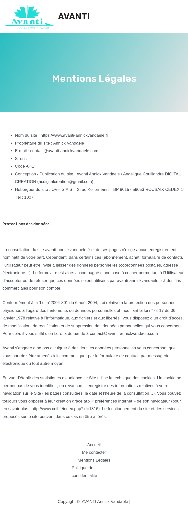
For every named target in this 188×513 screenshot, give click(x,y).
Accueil (94, 444)
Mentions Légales (94, 460)
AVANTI (74, 16)
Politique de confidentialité (84, 471)
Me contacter (94, 452)
